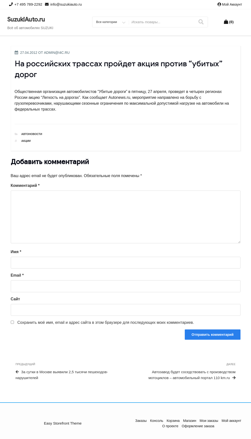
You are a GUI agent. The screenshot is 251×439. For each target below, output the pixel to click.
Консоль (156, 421)
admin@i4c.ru (57, 53)
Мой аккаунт (232, 4)
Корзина (173, 421)
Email (17, 275)
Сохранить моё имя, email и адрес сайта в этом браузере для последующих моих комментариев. (105, 322)
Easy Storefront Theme (63, 423)
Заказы (141, 421)
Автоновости (31, 134)
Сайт (15, 299)
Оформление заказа (198, 426)
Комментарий (25, 185)
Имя (16, 252)
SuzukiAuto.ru (26, 19)
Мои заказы (209, 421)
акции (26, 140)
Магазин (189, 421)
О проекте (170, 426)
